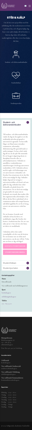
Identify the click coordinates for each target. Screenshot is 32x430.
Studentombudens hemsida (15, 252)
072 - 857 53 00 (7, 304)
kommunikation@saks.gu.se (10, 380)
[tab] (16, 123)
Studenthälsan (16, 83)
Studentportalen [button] (10, 268)
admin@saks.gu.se (7, 345)
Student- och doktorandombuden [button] (12, 123)
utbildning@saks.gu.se (9, 297)
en (25, 5)
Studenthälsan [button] (9, 263)
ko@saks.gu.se (6, 293)
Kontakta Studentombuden (15, 246)
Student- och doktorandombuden (16, 62)
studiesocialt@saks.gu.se (9, 368)
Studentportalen (16, 103)
